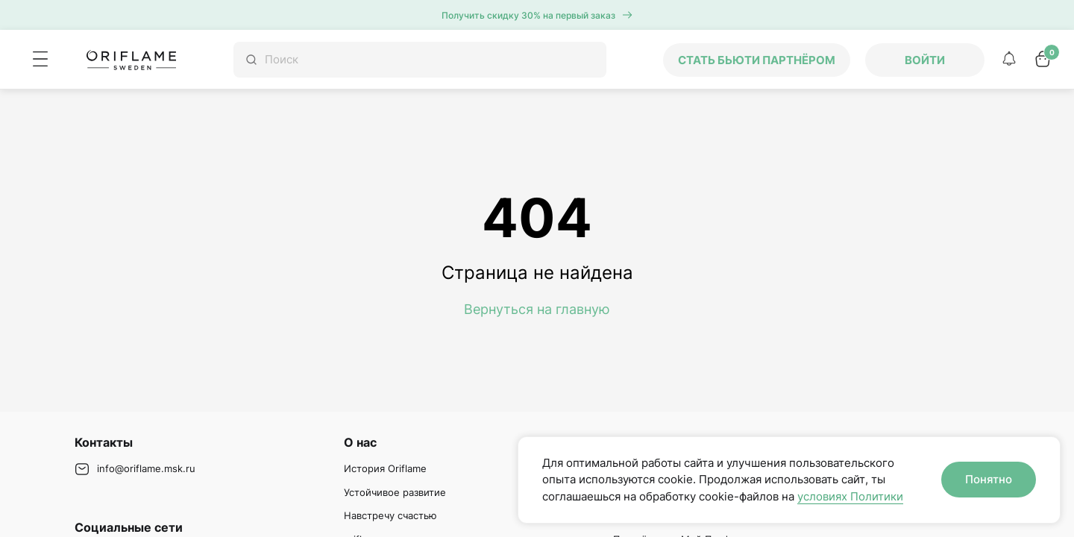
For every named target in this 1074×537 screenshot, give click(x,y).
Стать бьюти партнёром (756, 60)
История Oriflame (385, 468)
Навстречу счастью (390, 515)
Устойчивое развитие (395, 492)
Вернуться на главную (537, 309)
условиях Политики (850, 496)
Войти (925, 60)
